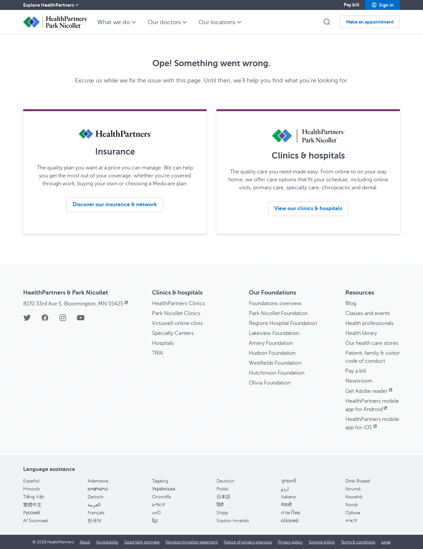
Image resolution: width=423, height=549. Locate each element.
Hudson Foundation (272, 353)
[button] (382, 5)
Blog (350, 303)
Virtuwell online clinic (178, 323)
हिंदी (220, 504)
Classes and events (367, 313)
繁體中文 (32, 504)
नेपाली (286, 504)
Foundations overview (275, 303)
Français (96, 512)
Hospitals (163, 343)
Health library (361, 333)
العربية (94, 504)
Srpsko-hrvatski (232, 520)
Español (31, 481)
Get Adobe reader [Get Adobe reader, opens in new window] (369, 391)
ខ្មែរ (155, 520)
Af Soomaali (35, 520)
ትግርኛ (351, 520)
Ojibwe (352, 512)
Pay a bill (355, 371)
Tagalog (160, 481)
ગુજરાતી (288, 481)
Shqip (222, 512)
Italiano (288, 496)
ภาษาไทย (290, 512)
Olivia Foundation (269, 383)
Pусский (31, 512)
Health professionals (369, 323)
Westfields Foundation (275, 363)
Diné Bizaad (357, 481)
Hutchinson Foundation (276, 373)
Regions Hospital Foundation (283, 323)
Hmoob (31, 488)
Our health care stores (371, 343)
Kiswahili (354, 496)
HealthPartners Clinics (178, 303)
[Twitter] (27, 320)
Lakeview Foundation (274, 333)
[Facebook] (45, 320)
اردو (285, 488)
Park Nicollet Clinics (176, 313)
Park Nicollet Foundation (278, 313)
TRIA (157, 353)
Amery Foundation (271, 343)
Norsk (351, 504)
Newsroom (358, 381)
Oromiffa (161, 496)
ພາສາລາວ (98, 488)
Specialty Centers (173, 333)
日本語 (223, 496)
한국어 (94, 520)
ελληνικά (289, 520)
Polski (222, 488)
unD (156, 512)
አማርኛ (158, 504)
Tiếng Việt (33, 496)
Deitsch (95, 496)
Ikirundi (353, 488)
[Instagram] (63, 320)
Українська (163, 488)
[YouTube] (81, 320)
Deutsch (225, 481)
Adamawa (98, 481)
